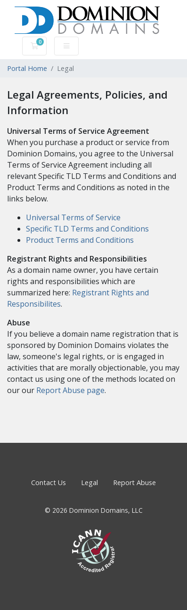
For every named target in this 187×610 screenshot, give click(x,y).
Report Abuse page (70, 390)
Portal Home (27, 68)
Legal (89, 482)
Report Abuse (134, 482)
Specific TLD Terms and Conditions (87, 229)
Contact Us (48, 482)
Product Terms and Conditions (80, 240)
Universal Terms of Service (73, 217)
